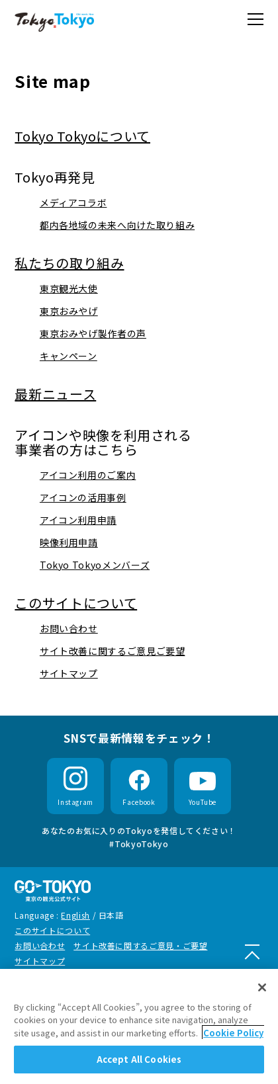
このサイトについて (52, 930)
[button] (255, 19)
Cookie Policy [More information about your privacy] (233, 1032)
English (75, 915)
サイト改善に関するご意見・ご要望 (140, 945)
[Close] (262, 987)
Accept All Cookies (139, 1059)
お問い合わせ (40, 945)
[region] (139, 1026)
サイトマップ (40, 960)
